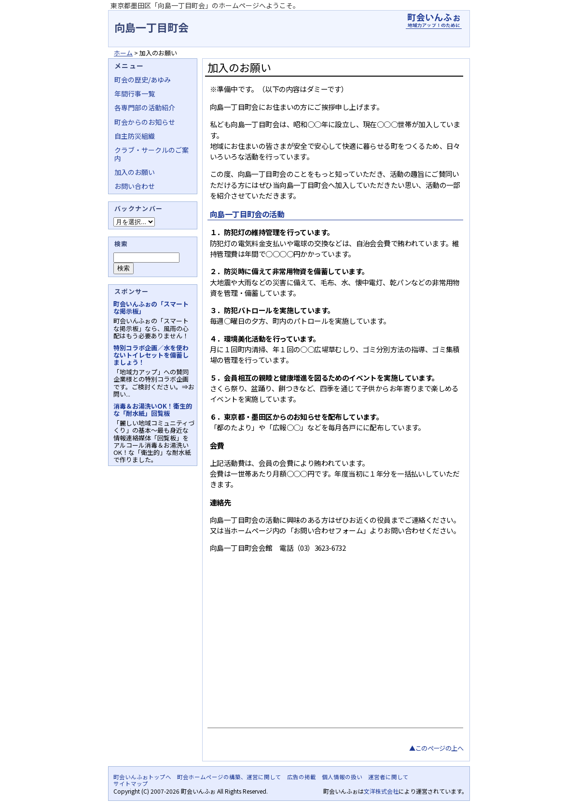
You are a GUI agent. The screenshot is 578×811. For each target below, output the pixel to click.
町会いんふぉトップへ (142, 777)
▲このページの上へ (436, 748)
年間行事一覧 (134, 93)
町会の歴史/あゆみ (142, 79)
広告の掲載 (301, 777)
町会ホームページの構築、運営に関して (229, 777)
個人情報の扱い (342, 777)
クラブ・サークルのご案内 (151, 153)
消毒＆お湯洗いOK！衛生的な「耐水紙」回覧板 (152, 409)
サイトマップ (130, 783)
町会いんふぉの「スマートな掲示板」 (151, 307)
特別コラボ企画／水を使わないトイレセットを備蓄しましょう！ (151, 355)
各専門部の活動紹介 (144, 107)
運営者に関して (388, 777)
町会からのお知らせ (144, 122)
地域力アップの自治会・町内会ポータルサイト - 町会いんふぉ (434, 21)
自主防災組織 (134, 136)
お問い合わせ (134, 186)
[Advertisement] (334, 650)
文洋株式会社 (381, 791)
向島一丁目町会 (151, 27)
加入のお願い (134, 172)
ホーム (123, 52)
